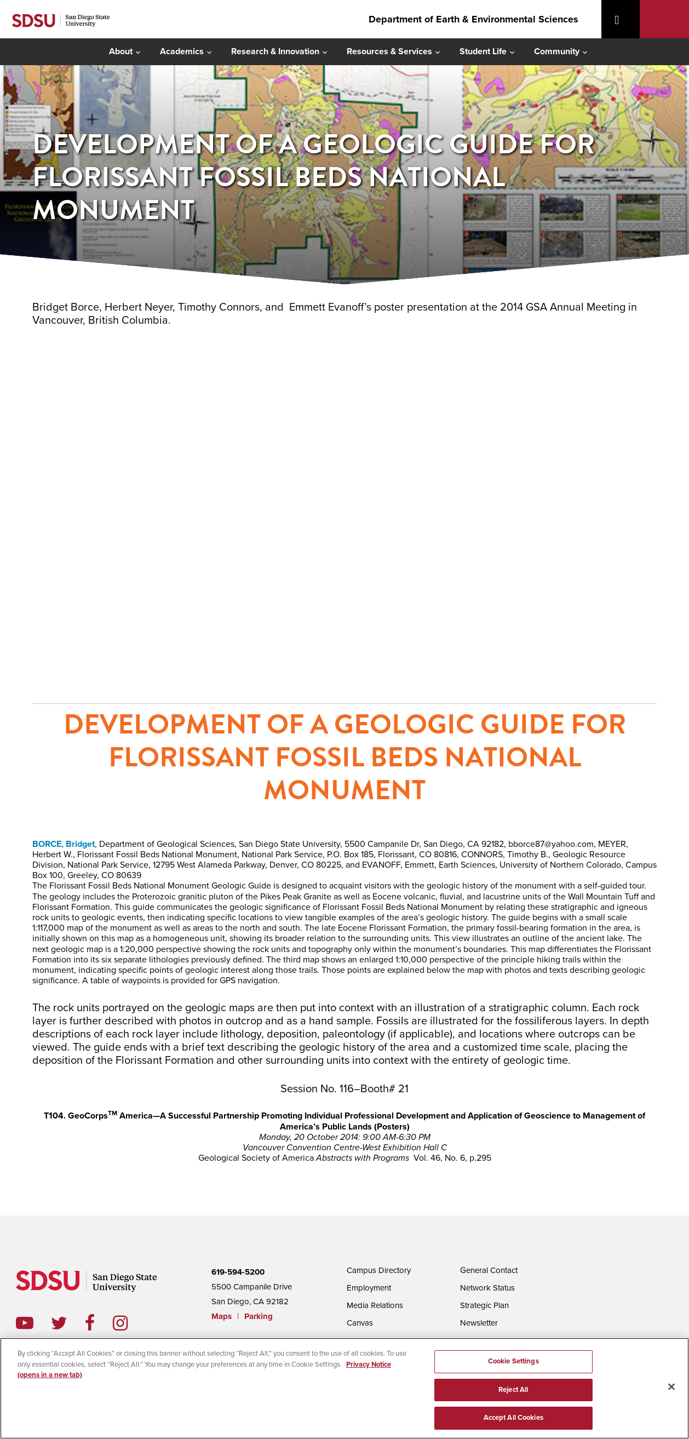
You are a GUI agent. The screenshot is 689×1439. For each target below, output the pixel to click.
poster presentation (344, 513)
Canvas (360, 1323)
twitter (68, 1323)
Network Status (487, 1288)
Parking (258, 1316)
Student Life (483, 51)
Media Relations (375, 1305)
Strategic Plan (484, 1305)
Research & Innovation (275, 51)
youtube (24, 1323)
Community (556, 51)
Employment (369, 1288)
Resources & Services (389, 51)
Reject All (513, 1388)
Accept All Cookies (513, 1416)
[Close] (671, 1386)
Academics (182, 51)
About (121, 51)
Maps (221, 1316)
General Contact (489, 1270)
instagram (129, 1323)
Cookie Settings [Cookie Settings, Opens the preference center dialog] (513, 1359)
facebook (99, 1323)
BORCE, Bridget (63, 844)
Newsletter (479, 1323)
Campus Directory (379, 1270)
